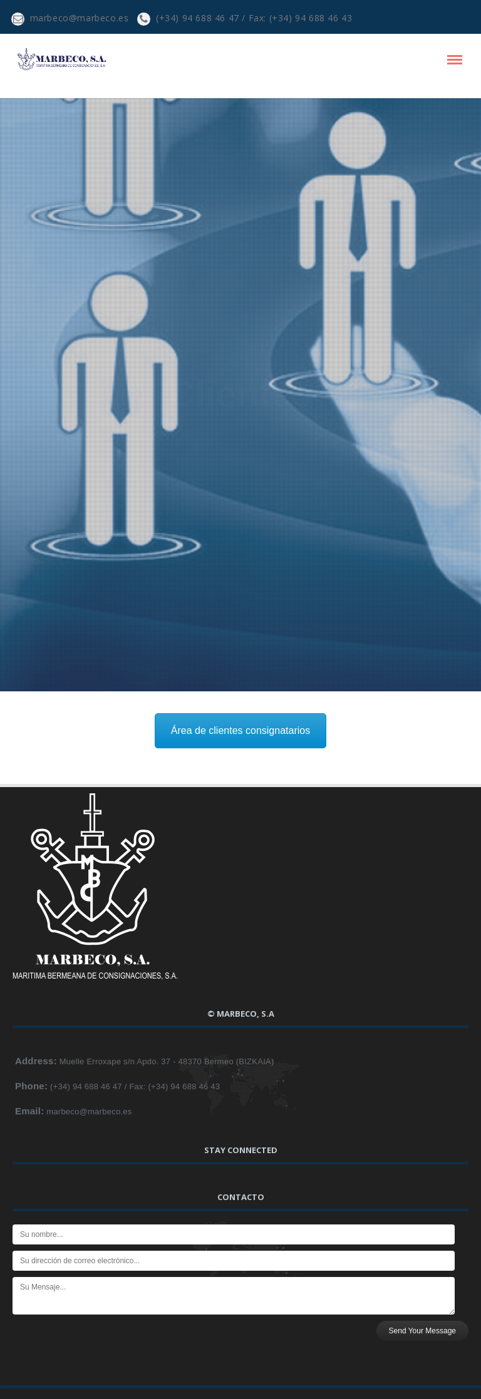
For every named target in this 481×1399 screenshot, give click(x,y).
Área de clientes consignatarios (240, 730)
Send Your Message (422, 1330)
